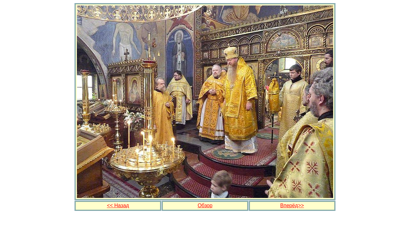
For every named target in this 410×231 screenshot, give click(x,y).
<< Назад (118, 205)
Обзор (205, 205)
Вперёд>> (292, 205)
